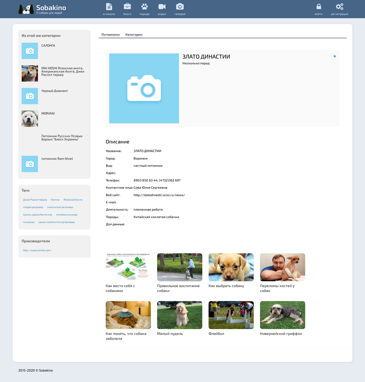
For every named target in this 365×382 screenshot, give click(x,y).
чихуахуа (28, 221)
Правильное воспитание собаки (178, 288)
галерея (180, 9)
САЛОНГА (48, 45)
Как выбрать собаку (226, 285)
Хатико (55, 199)
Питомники (110, 34)
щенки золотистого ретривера (56, 221)
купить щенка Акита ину (37, 214)
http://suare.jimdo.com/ (37, 250)
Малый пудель (170, 333)
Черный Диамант (54, 91)
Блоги (127, 9)
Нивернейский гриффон (281, 333)
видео (162, 9)
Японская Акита (73, 199)
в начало (109, 9)
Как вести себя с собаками (120, 288)
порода (144, 9)
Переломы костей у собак (277, 288)
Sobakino (51, 8)
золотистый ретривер (60, 206)
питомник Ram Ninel (57, 158)
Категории (133, 34)
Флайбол (216, 333)
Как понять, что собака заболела (126, 335)
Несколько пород (196, 63)
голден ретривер (33, 206)
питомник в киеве (67, 214)
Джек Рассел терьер (35, 199)
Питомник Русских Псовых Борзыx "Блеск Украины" (62, 137)
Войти (319, 9)
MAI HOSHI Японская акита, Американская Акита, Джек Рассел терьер (62, 71)
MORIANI (48, 113)
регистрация (339, 9)
